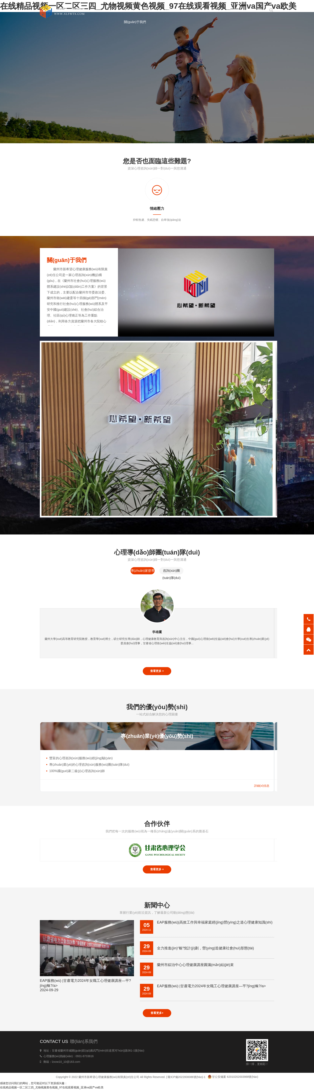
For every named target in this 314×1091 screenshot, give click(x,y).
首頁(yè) (130, 10)
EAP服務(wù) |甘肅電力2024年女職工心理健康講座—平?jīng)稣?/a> (87, 986)
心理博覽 (232, 10)
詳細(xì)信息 (261, 786)
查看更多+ (157, 1014)
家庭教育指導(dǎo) (205, 10)
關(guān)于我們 (135, 22)
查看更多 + (157, 671)
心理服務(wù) (174, 10)
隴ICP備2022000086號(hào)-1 (186, 1078)
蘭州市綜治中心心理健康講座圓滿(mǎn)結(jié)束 (195, 966)
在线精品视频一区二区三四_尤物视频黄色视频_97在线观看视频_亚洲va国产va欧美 (52, 1088)
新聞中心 (150, 10)
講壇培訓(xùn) (257, 10)
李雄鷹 (157, 632)
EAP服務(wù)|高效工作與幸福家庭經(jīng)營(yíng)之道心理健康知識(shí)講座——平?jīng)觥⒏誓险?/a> (215, 923)
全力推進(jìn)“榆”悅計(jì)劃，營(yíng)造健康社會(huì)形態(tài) (205, 949)
